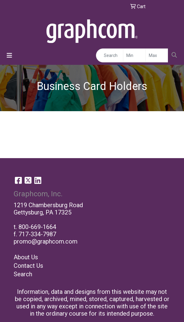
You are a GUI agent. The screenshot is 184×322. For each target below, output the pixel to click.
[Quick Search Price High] (156, 55)
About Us (26, 257)
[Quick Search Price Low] (134, 55)
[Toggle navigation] (9, 55)
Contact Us (28, 265)
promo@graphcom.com (45, 241)
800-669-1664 (37, 227)
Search (23, 274)
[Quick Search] (109, 55)
